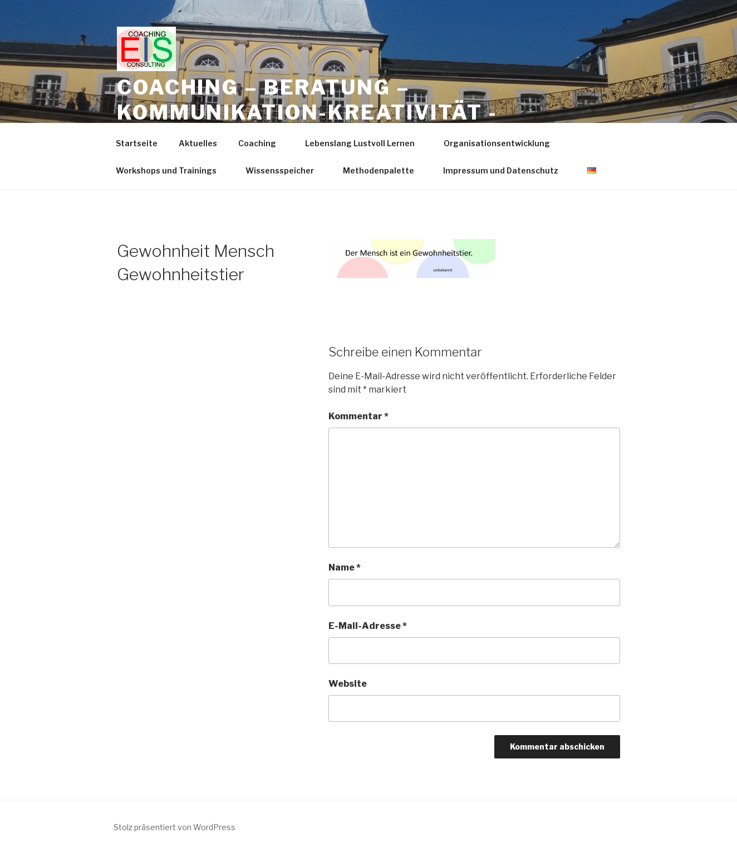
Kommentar (358, 416)
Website (347, 683)
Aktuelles (198, 143)
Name (344, 567)
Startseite (137, 143)
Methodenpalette (384, 170)
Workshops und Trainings (171, 170)
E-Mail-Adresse (367, 626)
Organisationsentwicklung (502, 143)
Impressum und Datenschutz (506, 170)
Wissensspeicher (285, 170)
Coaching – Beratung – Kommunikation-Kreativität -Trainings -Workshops (307, 112)
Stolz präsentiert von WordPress (174, 827)
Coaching (262, 143)
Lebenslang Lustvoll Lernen (365, 143)
